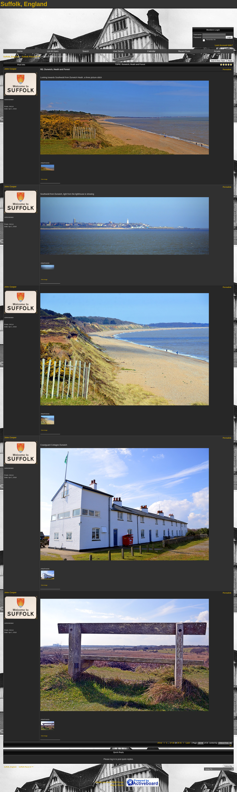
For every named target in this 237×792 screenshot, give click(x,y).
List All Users (52, 51)
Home (20, 51)
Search (85, 51)
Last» (188, 743)
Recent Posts (184, 51)
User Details (118, 51)
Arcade (217, 51)
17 (171, 743)
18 (173, 743)
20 (178, 743)
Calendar (151, 51)
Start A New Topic (218, 61)
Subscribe (228, 766)
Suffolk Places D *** (31, 57)
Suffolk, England (11, 57)
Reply (230, 61)
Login (229, 37)
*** (230, 746)
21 (181, 743)
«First (159, 743)
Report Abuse (117, 785)
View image (44, 179)
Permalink (227, 69)
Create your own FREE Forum (109, 782)
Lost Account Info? (224, 45)
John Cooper (10, 69)
